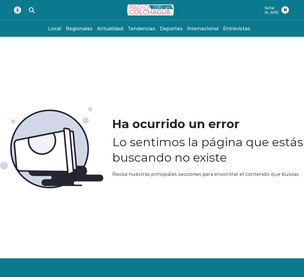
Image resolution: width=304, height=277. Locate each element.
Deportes (171, 28)
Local (54, 28)
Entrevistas (236, 28)
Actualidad (110, 28)
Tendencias (141, 28)
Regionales (79, 28)
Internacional (202, 28)
